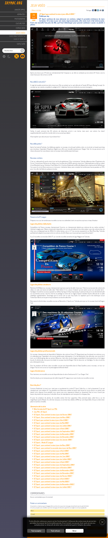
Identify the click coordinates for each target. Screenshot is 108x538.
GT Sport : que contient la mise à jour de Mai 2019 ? (51, 454)
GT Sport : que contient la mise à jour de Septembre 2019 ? (54, 465)
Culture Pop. (20, 23)
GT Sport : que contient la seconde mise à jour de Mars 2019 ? (55, 448)
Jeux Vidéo (20, 33)
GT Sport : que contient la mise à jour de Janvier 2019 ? (53, 440)
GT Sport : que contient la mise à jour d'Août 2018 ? (51, 428)
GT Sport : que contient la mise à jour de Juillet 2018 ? (53, 426)
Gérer (75, 531)
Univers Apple (20, 10)
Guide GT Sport (19, 39)
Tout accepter (36, 531)
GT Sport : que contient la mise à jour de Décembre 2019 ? (54, 473)
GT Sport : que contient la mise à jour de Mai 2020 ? (52, 481)
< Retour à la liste (36, 10)
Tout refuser (55, 531)
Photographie (20, 19)
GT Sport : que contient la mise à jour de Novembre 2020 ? (54, 484)
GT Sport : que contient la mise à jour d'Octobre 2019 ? (53, 467)
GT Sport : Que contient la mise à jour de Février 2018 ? (53, 414)
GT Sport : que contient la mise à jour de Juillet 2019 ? (53, 459)
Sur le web (21, 44)
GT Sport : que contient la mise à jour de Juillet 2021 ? (53, 487)
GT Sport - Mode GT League (43, 442)
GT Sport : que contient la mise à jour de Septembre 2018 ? (54, 431)
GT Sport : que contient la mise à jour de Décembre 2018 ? (54, 437)
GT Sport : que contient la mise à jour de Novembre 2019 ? (54, 470)
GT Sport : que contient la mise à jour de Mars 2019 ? (52, 445)
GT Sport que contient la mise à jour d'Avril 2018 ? (51, 420)
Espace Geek (20, 28)
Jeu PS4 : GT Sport (40, 412)
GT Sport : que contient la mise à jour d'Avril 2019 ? (51, 451)
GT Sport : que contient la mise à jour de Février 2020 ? (53, 476)
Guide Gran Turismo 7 (17, 36)
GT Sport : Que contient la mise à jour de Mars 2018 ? (52, 417)
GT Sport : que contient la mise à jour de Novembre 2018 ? (54, 434)
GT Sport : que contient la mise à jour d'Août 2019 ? (51, 462)
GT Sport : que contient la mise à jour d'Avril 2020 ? (52, 479)
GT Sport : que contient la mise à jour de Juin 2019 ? (52, 456)
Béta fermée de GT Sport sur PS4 (45, 409)
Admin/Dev (21, 14)
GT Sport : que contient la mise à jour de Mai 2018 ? (51, 423)
